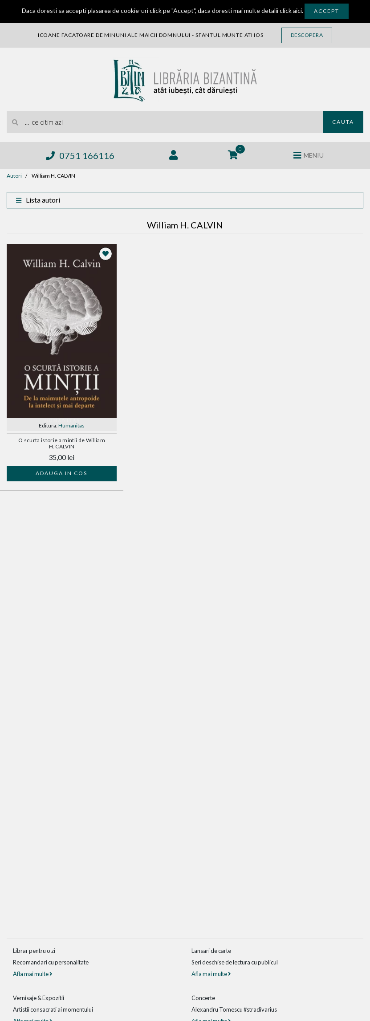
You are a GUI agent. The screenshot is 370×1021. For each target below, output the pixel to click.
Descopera (307, 35)
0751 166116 (80, 155)
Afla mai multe (32, 973)
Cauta (343, 121)
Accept (326, 11)
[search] (165, 122)
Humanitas (71, 425)
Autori (14, 175)
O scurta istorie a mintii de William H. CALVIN (61, 443)
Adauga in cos (61, 473)
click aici (291, 10)
